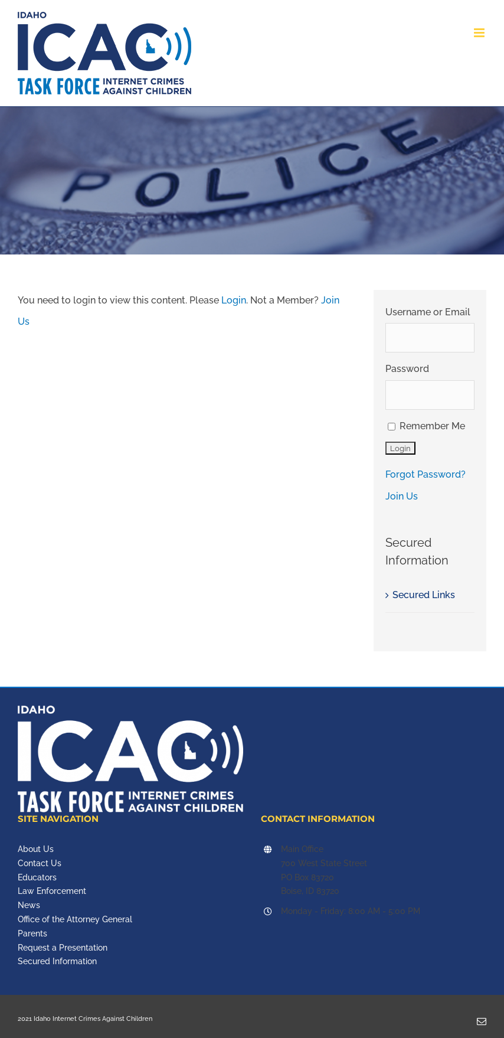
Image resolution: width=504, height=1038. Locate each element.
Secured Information (57, 961)
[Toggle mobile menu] (480, 33)
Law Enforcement (52, 891)
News (29, 905)
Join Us (401, 496)
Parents (32, 933)
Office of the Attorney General (75, 919)
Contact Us (39, 863)
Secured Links (423, 594)
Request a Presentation (62, 947)
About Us (36, 849)
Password (407, 368)
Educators (37, 877)
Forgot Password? (425, 474)
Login (233, 300)
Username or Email (427, 312)
